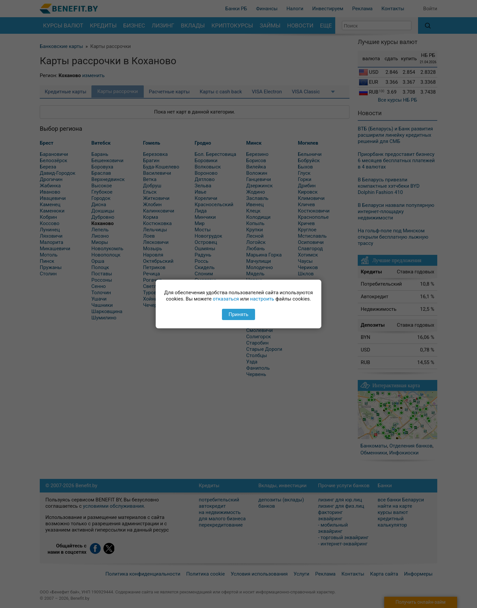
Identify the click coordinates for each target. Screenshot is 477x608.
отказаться (226, 299)
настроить (262, 299)
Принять (238, 314)
